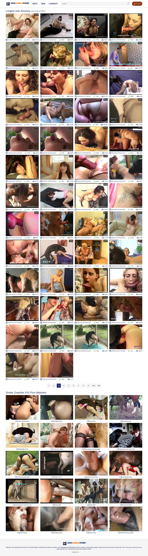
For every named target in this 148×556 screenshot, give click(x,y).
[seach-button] (128, 4)
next (93, 385)
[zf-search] (95, 4)
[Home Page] (17, 3)
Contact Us (75, 552)
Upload (137, 4)
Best (35, 4)
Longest (53, 4)
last (99, 385)
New (43, 4)
